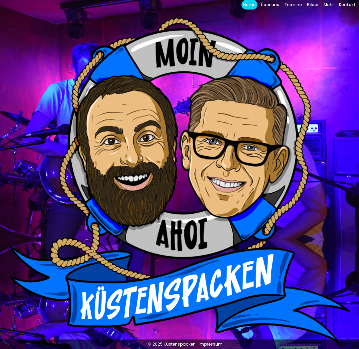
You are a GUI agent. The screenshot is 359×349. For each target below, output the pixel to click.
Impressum (210, 344)
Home (249, 4)
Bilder (313, 4)
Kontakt (347, 4)
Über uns (270, 4)
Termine (293, 4)
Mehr (329, 4)
